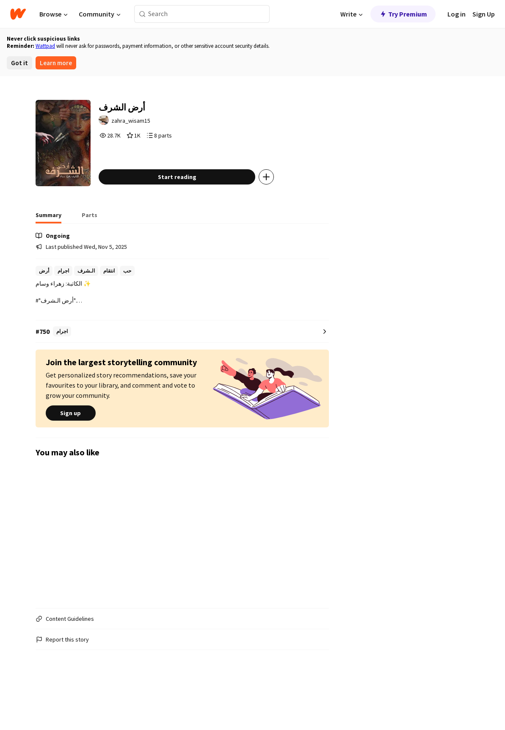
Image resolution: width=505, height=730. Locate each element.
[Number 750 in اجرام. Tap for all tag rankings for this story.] (182, 367)
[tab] (48, 253)
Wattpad (45, 46)
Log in (456, 14)
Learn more (56, 63)
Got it (19, 63)
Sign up (71, 449)
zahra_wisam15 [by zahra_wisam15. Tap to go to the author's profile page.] (158, 125)
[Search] (142, 14)
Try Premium (403, 14)
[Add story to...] (291, 212)
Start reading (202, 213)
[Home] (18, 14)
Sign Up (483, 14)
